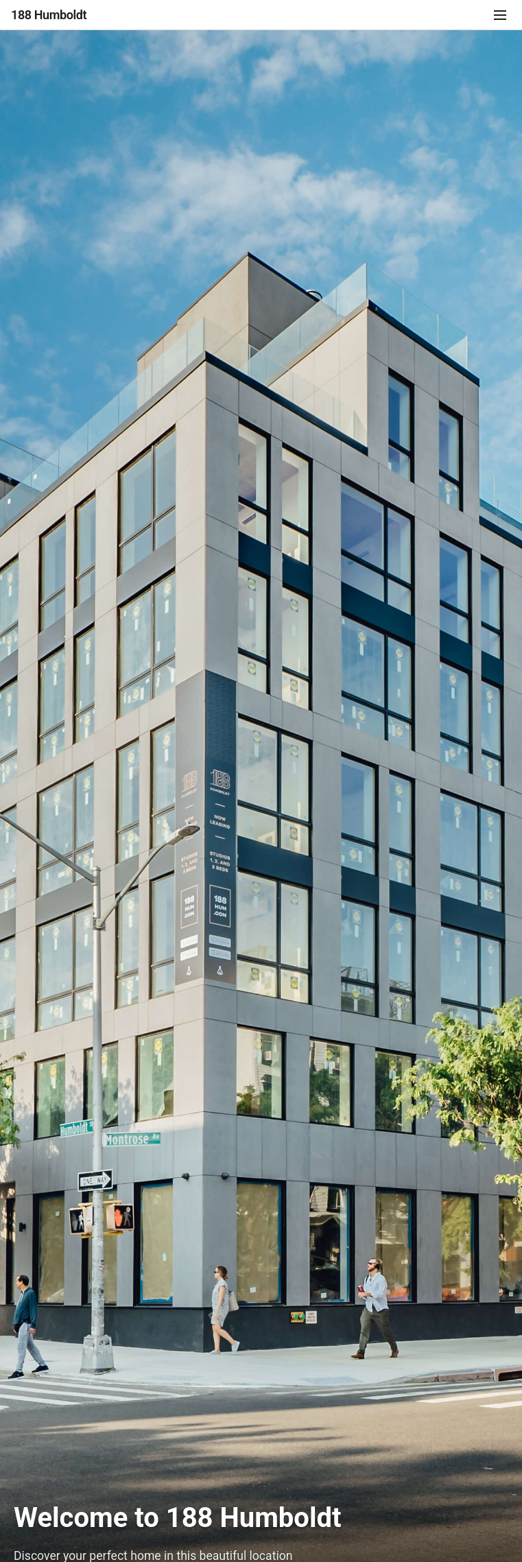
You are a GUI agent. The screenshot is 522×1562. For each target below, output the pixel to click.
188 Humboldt (48, 15)
